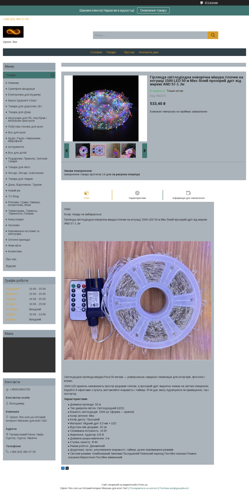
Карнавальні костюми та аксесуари (23, 232)
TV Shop (13, 196)
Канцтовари (16, 219)
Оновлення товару (153, 10)
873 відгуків (211, 2)
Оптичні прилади (19, 239)
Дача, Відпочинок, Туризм (25, 184)
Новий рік (14, 190)
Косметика (15, 251)
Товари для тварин (20, 178)
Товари (111, 52)
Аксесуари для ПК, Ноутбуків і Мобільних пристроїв (27, 119)
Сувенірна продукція (21, 88)
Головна (96, 52)
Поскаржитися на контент (144, 488)
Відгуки (11, 266)
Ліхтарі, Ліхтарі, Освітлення (25, 173)
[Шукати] (213, 35)
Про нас (129, 52)
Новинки (13, 82)
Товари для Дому (19, 112)
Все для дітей (17, 152)
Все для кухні (16, 132)
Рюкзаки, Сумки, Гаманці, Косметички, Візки (24, 204)
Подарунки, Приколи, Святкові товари (27, 160)
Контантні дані (148, 52)
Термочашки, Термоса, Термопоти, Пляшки (23, 212)
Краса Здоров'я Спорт (22, 100)
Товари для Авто (19, 167)
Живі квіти (14, 245)
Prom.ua (142, 484)
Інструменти (16, 146)
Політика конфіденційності (174, 488)
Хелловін (14, 225)
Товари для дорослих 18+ (25, 106)
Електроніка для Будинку (24, 94)
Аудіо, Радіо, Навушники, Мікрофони (24, 140)
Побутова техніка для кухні (25, 126)
